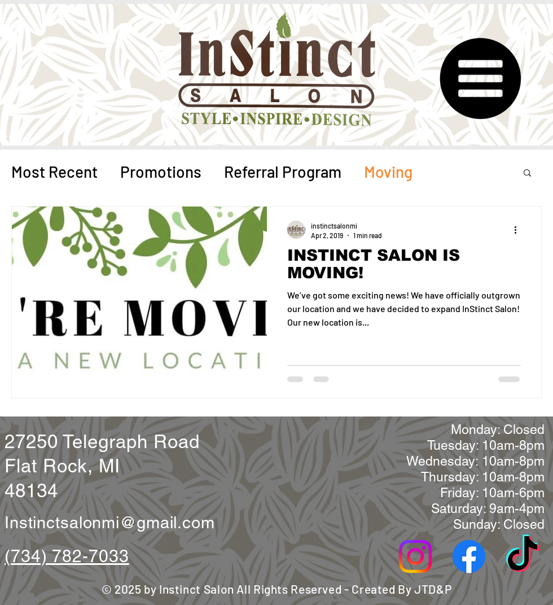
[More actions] (519, 229)
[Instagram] (415, 556)
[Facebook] (469, 556)
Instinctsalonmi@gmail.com (110, 522)
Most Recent (54, 171)
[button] (479, 79)
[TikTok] (523, 556)
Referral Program (282, 171)
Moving (388, 171)
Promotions (160, 171)
